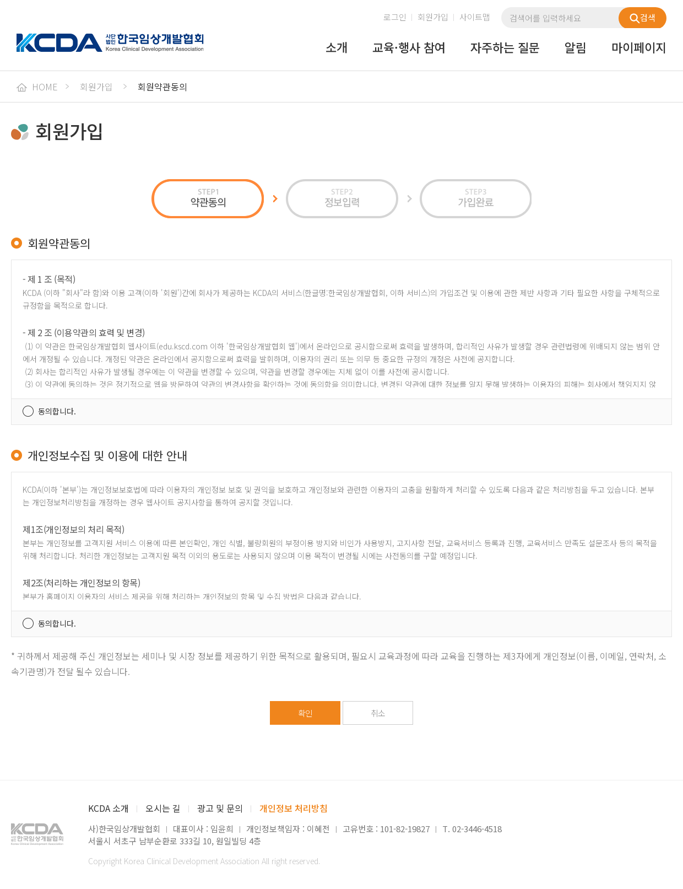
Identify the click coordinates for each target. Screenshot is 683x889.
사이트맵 (474, 17)
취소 (378, 713)
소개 (337, 48)
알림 (576, 48)
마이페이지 (638, 48)
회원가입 (433, 17)
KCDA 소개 (108, 808)
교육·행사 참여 (409, 48)
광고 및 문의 (220, 808)
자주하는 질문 (505, 48)
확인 (305, 713)
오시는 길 (163, 808)
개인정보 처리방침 (293, 808)
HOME (37, 86)
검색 (642, 18)
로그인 (394, 17)
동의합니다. (57, 411)
